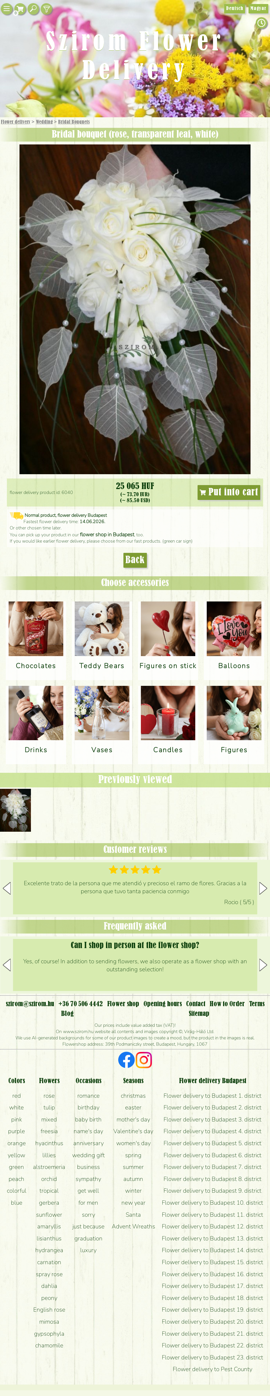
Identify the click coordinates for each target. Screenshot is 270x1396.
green (16, 1167)
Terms (257, 1004)
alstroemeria (49, 1167)
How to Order (227, 1004)
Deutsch (234, 8)
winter (133, 1191)
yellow (16, 1155)
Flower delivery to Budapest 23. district (212, 1357)
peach (16, 1179)
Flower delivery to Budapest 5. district (212, 1143)
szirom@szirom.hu (30, 1004)
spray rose (49, 1274)
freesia (49, 1131)
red (16, 1096)
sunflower (49, 1215)
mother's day (133, 1119)
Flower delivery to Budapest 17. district (212, 1286)
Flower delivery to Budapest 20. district (212, 1322)
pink (16, 1119)
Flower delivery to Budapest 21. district (212, 1334)
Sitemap (199, 1014)
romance (88, 1096)
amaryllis (49, 1226)
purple (16, 1131)
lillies (49, 1155)
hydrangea (49, 1250)
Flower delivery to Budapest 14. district (212, 1250)
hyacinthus (49, 1143)
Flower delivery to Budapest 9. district (212, 1191)
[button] (263, 888)
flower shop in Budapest (107, 534)
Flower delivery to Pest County (212, 1369)
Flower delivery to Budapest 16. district (212, 1274)
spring (133, 1155)
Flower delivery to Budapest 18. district (212, 1298)
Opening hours (162, 1004)
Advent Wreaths (133, 1226)
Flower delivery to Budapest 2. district (212, 1107)
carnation (49, 1262)
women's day (133, 1143)
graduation (88, 1238)
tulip (49, 1107)
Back (135, 560)
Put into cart (229, 492)
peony (49, 1298)
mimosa (49, 1322)
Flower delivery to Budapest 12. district (212, 1226)
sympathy (88, 1179)
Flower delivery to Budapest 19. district (212, 1310)
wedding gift (88, 1155)
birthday (88, 1107)
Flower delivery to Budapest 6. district (212, 1155)
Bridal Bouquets (74, 122)
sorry (88, 1215)
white (16, 1107)
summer (133, 1167)
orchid (49, 1179)
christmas (133, 1096)
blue (16, 1203)
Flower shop (123, 1004)
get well (88, 1191)
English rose (49, 1310)
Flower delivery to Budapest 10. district (212, 1203)
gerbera (49, 1203)
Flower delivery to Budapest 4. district (212, 1131)
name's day (88, 1131)
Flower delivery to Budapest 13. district (212, 1238)
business (88, 1167)
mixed (49, 1119)
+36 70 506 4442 (80, 1004)
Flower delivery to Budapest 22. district (212, 1345)
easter (133, 1107)
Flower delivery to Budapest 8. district (212, 1179)
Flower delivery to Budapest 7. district (212, 1167)
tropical (49, 1191)
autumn (133, 1179)
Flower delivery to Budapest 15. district (212, 1262)
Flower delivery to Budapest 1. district (212, 1096)
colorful (16, 1191)
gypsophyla (49, 1334)
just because (88, 1226)
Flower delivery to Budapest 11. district (212, 1215)
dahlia (49, 1286)
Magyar (258, 8)
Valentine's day (133, 1131)
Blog (67, 1014)
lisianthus (49, 1238)
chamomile (49, 1345)
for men (88, 1203)
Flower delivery (15, 122)
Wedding (44, 122)
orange (16, 1143)
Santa (133, 1215)
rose (49, 1096)
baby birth (88, 1119)
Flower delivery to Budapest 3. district (212, 1119)
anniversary (88, 1143)
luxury (88, 1250)
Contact (195, 1004)
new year (133, 1203)
